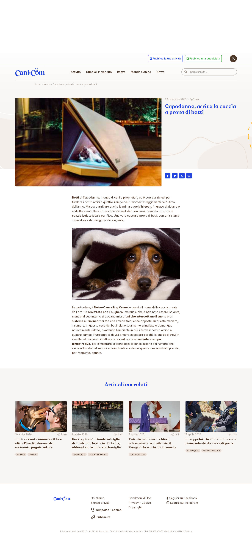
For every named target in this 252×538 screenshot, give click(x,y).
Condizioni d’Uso (140, 498)
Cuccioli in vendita (99, 72)
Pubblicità (100, 517)
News (160, 72)
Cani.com (30, 71)
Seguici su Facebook (182, 498)
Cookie (146, 502)
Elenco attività (100, 502)
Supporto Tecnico (106, 510)
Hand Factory (185, 531)
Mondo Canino (141, 72)
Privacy (134, 502)
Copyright (135, 507)
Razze (121, 72)
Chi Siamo (97, 498)
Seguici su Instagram (182, 502)
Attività (76, 72)
